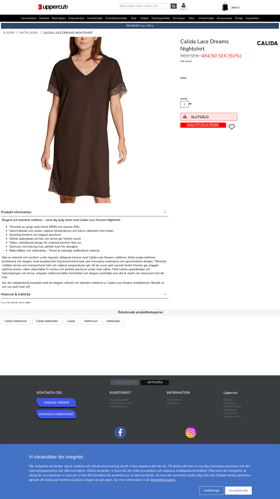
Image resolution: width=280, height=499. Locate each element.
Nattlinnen (91, 321)
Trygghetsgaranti (119, 399)
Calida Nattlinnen (16, 321)
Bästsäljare (59, 18)
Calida (71, 321)
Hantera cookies (232, 416)
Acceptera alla (238, 490)
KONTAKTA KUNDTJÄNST (56, 414)
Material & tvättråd (15, 294)
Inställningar (212, 490)
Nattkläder (113, 321)
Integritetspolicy (119, 406)
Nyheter (44, 18)
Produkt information (16, 212)
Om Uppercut (174, 399)
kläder (8, 33)
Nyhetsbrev (173, 403)
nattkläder (28, 33)
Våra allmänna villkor (121, 403)
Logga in (183, 9)
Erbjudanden (76, 18)
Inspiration (252, 18)
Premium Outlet (232, 406)
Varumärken (29, 18)
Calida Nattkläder (47, 321)
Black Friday (230, 413)
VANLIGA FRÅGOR (56, 403)
